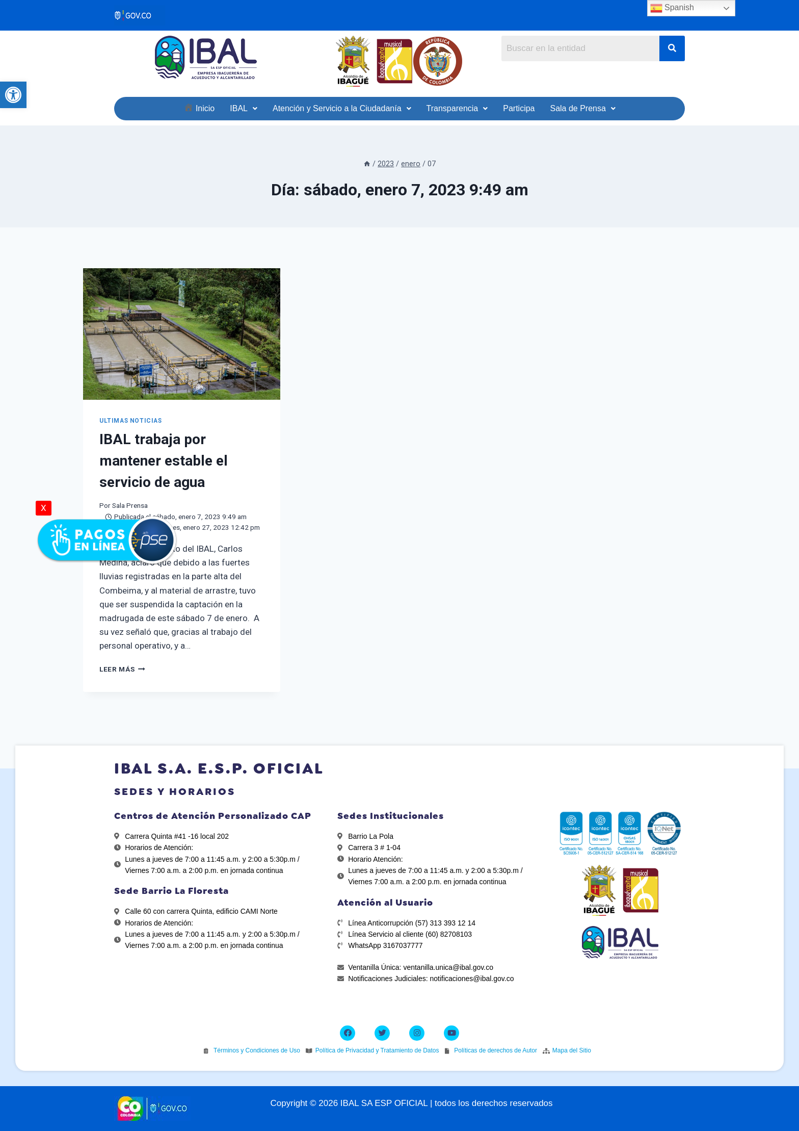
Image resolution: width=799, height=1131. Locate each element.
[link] (13, 95)
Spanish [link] (672, 8)
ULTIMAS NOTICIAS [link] (130, 420)
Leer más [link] (122, 669)
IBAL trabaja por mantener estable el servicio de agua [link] (163, 461)
